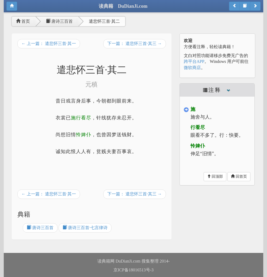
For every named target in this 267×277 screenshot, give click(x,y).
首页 (23, 21)
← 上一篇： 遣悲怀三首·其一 (48, 43)
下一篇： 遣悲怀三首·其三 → (134, 43)
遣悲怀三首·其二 (104, 21)
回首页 (239, 176)
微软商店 (192, 67)
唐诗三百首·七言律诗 (85, 227)
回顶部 (215, 176)
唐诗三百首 (59, 21)
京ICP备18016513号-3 (133, 270)
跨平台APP (194, 61)
